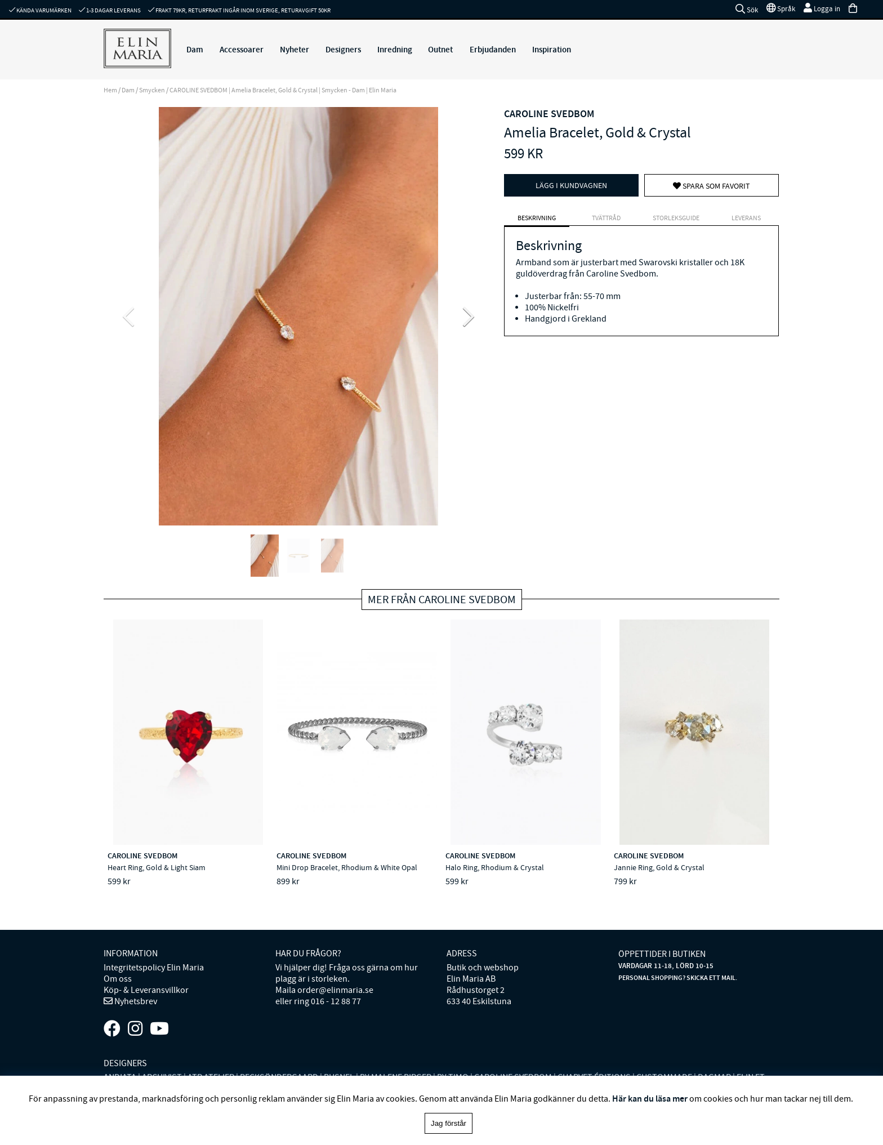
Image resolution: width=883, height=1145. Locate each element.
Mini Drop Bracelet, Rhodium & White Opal (347, 867)
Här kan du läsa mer (650, 1098)
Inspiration (551, 49)
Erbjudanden (493, 49)
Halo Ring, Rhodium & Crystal (494, 867)
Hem (110, 90)
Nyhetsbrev (135, 1001)
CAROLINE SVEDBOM (549, 114)
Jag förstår (448, 1123)
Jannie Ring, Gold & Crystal (659, 867)
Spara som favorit (711, 186)
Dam (194, 49)
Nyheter (294, 49)
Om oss (118, 978)
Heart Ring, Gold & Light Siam (157, 867)
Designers (343, 49)
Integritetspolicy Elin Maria (154, 967)
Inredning (394, 49)
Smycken (152, 90)
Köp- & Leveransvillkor (146, 990)
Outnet (440, 49)
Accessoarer (242, 49)
